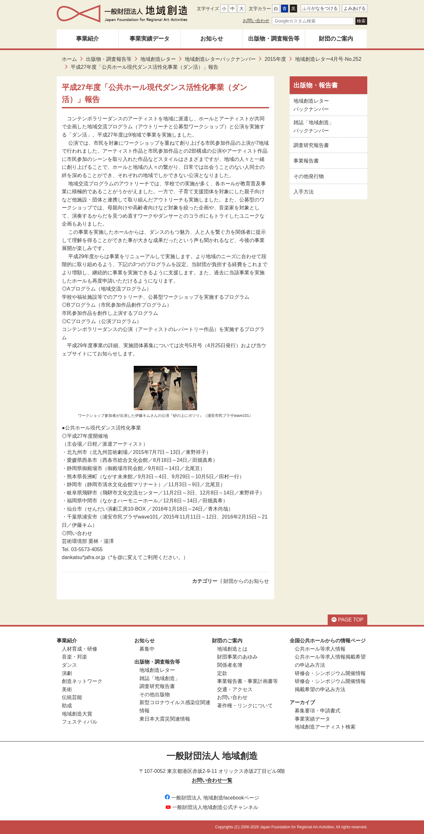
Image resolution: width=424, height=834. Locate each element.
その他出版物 (154, 694)
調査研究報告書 (311, 145)
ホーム (69, 59)
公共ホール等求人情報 (320, 649)
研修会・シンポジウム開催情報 (330, 673)
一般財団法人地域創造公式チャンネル (212, 807)
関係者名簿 (229, 665)
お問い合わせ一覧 (212, 780)
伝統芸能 (72, 697)
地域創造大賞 (77, 713)
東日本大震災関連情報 (164, 719)
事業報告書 (306, 160)
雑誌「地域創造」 (159, 678)
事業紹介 (87, 38)
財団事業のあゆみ (237, 656)
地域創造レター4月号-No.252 (328, 59)
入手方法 (303, 191)
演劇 (67, 673)
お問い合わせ (256, 20)
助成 (67, 705)
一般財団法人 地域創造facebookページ (212, 797)
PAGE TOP (347, 619)
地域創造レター (158, 59)
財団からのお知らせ (246, 581)
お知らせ (211, 38)
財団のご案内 (336, 38)
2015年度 (275, 59)
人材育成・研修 (79, 649)
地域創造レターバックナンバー (220, 59)
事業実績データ (150, 38)
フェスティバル (79, 721)
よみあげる (355, 8)
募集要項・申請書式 (317, 710)
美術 (67, 689)
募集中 (147, 649)
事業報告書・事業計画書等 (247, 681)
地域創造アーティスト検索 (325, 726)
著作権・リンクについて (245, 705)
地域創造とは (232, 649)
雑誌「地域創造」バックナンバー (313, 126)
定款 (222, 673)
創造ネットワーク (82, 681)
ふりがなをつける (320, 8)
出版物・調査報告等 (273, 38)
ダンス (69, 665)
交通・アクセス (235, 689)
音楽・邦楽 (74, 656)
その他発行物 (308, 176)
